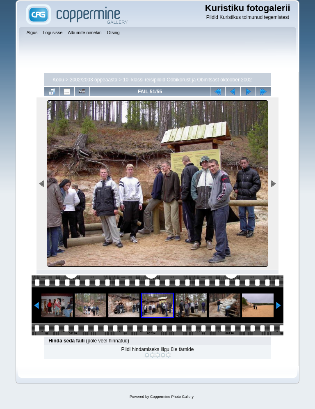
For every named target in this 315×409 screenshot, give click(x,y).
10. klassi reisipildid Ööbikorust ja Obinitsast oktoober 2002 (187, 80)
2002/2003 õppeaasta (93, 80)
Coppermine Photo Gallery (172, 397)
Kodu (58, 80)
